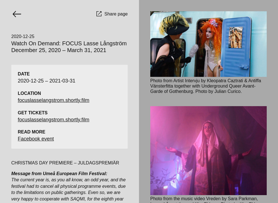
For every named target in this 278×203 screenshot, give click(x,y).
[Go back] (16, 14)
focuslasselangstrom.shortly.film (53, 100)
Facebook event (36, 139)
